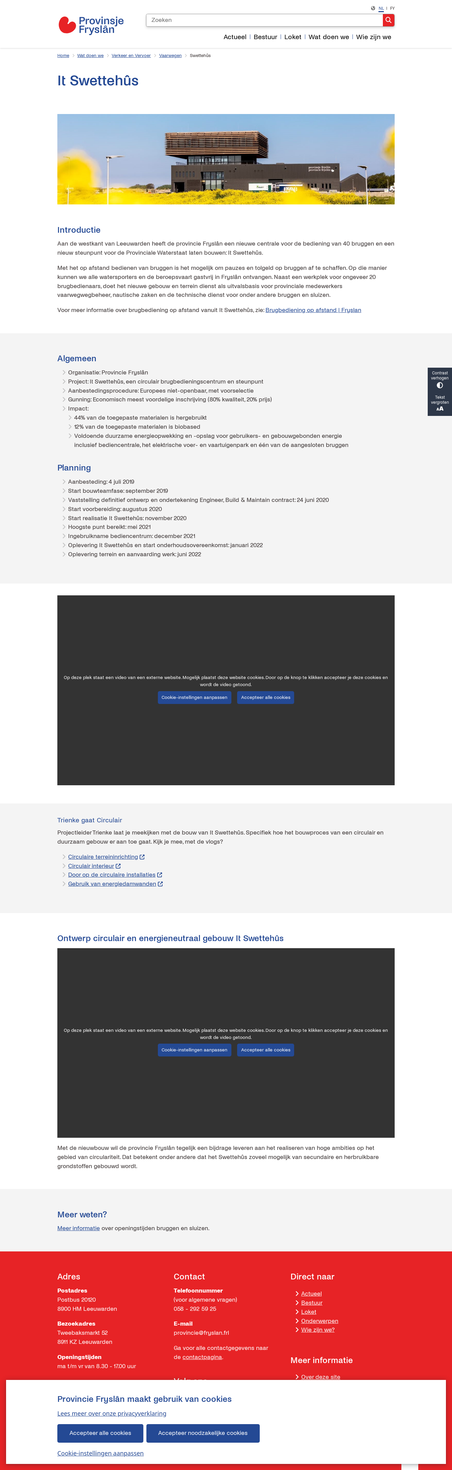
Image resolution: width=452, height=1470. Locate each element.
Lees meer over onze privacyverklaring (111, 1413)
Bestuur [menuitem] (265, 36)
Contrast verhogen (440, 380)
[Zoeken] (264, 20)
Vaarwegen (170, 55)
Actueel (311, 1294)
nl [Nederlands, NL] (381, 8)
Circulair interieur (94, 866)
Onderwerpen (319, 1321)
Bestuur (311, 1303)
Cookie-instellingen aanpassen (100, 1453)
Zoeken (389, 20)
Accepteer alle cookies (100, 1433)
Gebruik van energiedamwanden (115, 884)
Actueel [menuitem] (235, 36)
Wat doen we (90, 55)
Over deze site (320, 1377)
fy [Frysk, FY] (392, 8)
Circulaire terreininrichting (106, 857)
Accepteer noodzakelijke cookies (203, 1433)
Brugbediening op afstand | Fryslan (313, 310)
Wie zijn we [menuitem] (373, 36)
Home (63, 55)
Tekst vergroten (440, 404)
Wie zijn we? (318, 1330)
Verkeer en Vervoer (131, 55)
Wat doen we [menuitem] (329, 36)
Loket (308, 1312)
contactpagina (202, 1357)
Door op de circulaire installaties (115, 875)
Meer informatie (78, 1228)
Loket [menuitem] (293, 36)
